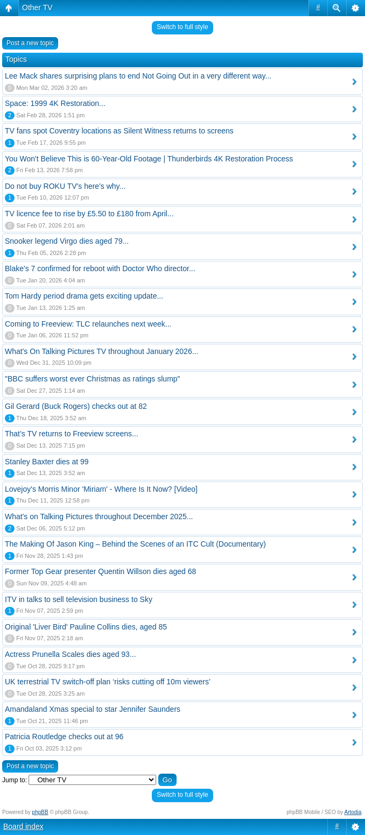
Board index (23, 826)
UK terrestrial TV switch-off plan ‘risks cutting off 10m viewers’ (107, 681)
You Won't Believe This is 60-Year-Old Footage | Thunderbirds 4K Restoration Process (149, 158)
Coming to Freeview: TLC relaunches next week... (88, 324)
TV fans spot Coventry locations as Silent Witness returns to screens (119, 130)
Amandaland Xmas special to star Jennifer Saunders (92, 709)
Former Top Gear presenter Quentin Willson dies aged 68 (100, 571)
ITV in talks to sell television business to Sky (78, 599)
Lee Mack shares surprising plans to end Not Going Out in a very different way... (138, 76)
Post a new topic (30, 43)
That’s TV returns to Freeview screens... (71, 433)
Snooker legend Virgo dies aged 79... (67, 241)
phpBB (40, 812)
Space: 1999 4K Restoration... (55, 103)
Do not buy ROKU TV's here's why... (65, 186)
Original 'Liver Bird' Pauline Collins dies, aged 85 (86, 626)
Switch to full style (182, 27)
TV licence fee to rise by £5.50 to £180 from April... (89, 213)
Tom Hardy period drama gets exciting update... (84, 296)
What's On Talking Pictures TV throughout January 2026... (101, 351)
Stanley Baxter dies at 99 (47, 461)
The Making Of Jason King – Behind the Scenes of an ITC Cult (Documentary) (135, 544)
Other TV (37, 7)
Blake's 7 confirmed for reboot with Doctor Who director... (100, 268)
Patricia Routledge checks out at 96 (64, 736)
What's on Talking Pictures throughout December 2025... (99, 516)
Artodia (353, 812)
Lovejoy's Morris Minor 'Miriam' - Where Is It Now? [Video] (101, 489)
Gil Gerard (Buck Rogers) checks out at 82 (76, 406)
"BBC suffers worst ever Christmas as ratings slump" (92, 378)
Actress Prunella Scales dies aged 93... (70, 654)
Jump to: (14, 780)
